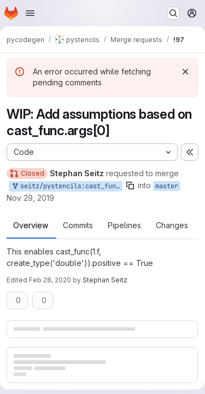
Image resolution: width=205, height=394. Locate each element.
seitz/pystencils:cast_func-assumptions (66, 186)
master (166, 186)
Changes (172, 225)
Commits (78, 225)
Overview (30, 225)
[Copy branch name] (130, 185)
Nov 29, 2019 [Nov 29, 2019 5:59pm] (30, 197)
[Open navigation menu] (30, 13)
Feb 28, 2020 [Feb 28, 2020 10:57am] (50, 280)
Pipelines (124, 225)
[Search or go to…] (173, 13)
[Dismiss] (185, 71)
